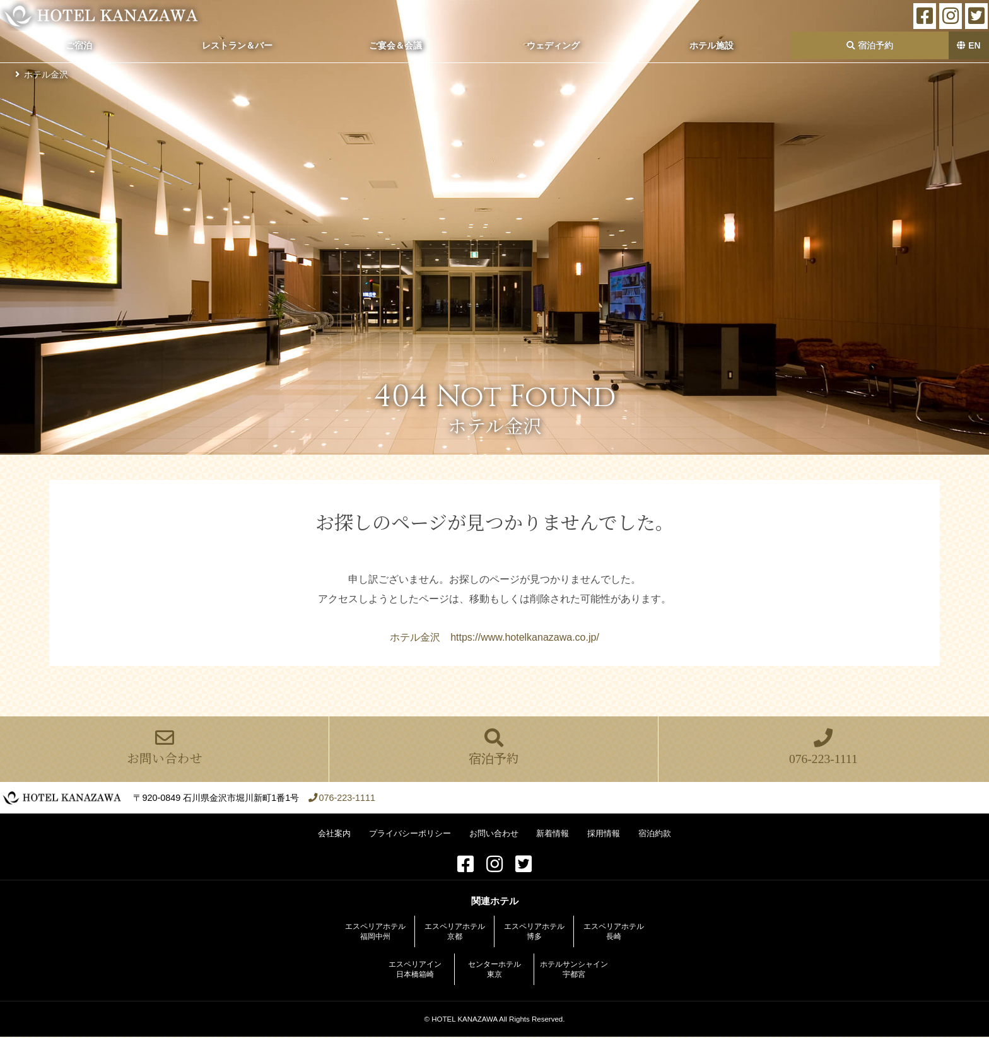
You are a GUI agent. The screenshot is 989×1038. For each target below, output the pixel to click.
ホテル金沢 (46, 74)
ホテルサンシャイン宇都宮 (574, 970)
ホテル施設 (711, 45)
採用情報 (603, 834)
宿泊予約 (869, 45)
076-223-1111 (823, 748)
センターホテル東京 (494, 970)
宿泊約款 (654, 834)
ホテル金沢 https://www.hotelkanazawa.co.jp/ (494, 637)
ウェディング (553, 45)
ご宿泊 (79, 45)
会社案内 (334, 834)
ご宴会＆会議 (395, 45)
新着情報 (552, 834)
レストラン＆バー (237, 45)
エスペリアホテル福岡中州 (375, 932)
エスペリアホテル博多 (534, 932)
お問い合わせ (164, 748)
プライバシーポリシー (410, 834)
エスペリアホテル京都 (454, 932)
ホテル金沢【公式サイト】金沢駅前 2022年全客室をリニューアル (104, 16)
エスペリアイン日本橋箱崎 (415, 970)
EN (968, 45)
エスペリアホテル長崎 (613, 932)
